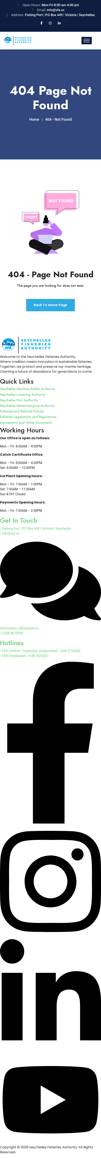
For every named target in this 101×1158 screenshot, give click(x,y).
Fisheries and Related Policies (22, 411)
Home (35, 119)
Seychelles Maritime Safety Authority (27, 388)
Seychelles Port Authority (19, 400)
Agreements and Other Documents (26, 422)
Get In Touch (18, 520)
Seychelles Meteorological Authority (27, 405)
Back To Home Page (50, 305)
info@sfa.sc (56, 10)
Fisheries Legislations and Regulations (28, 416)
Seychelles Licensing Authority (22, 394)
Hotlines (12, 643)
